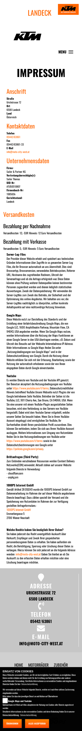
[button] (39, 665)
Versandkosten (18, 214)
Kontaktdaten (21, 126)
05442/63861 (13, 137)
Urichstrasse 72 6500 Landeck (41, 596)
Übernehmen (12, 723)
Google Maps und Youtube (20, 701)
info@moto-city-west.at (18, 152)
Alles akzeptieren (37, 723)
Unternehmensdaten (28, 160)
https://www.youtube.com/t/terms (31, 388)
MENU (66, 52)
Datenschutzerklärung (29, 684)
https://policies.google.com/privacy (25, 449)
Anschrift (16, 91)
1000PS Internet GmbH (19, 509)
